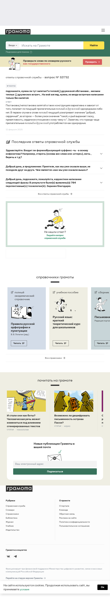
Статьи (10, 430)
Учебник (10, 527)
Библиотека (11, 519)
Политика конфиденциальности (74, 523)
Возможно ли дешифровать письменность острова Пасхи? (73, 419)
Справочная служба (15, 507)
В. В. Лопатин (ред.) (20, 334)
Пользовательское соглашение (74, 527)
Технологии (23, 430)
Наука (67, 426)
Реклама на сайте (67, 519)
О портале (64, 507)
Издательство (12, 531)
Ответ (8, 102)
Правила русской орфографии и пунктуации (23, 327)
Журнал (9, 523)
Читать (18, 343)
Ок (102, 587)
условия (25, 589)
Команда (63, 511)
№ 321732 (11, 86)
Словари (10, 511)
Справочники (12, 515)
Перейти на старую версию (26, 579)
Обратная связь (67, 515)
